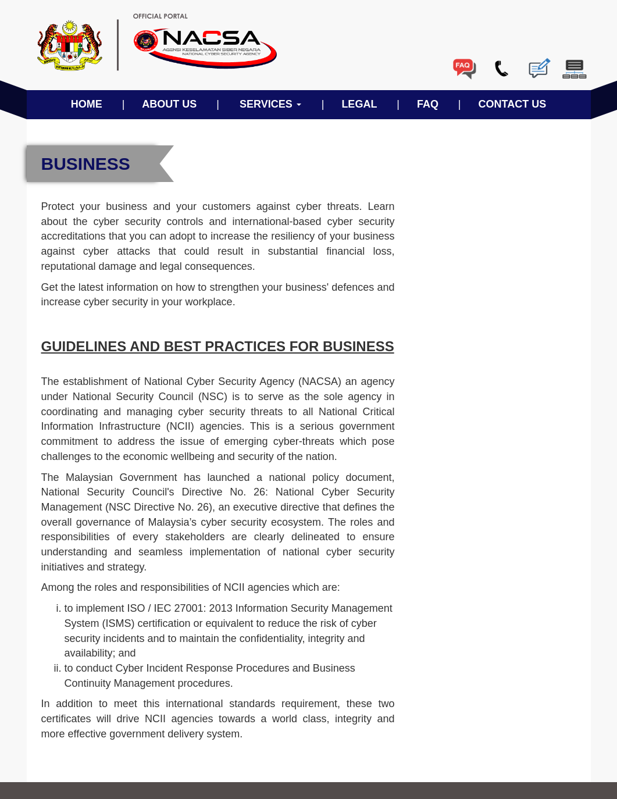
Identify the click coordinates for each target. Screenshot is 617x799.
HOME (86, 104)
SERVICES (270, 104)
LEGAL (359, 104)
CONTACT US (513, 104)
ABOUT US (169, 104)
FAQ (427, 104)
